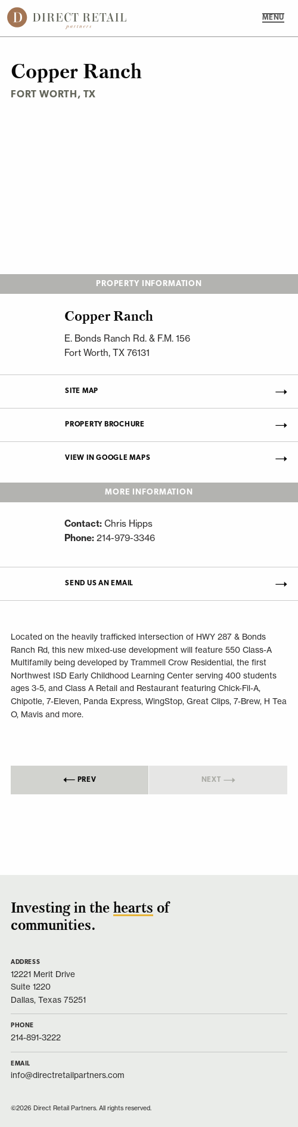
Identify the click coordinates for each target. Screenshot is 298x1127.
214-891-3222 (36, 1038)
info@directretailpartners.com (68, 1075)
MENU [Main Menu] (273, 18)
